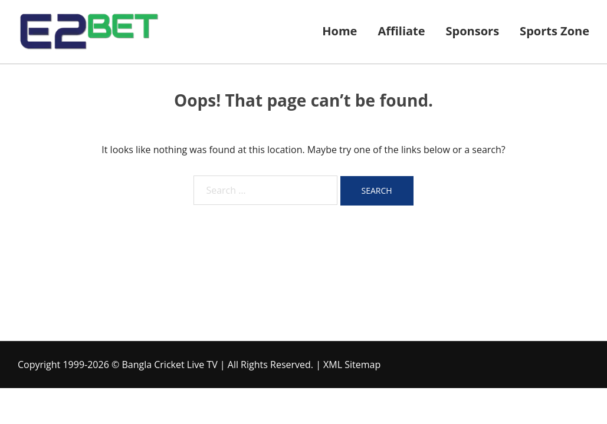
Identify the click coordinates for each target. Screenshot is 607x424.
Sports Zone (554, 31)
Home (339, 31)
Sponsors (473, 31)
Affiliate (401, 31)
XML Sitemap (351, 364)
